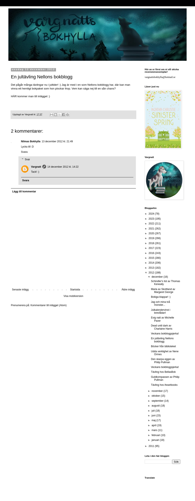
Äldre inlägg (128, 289)
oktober (156, 395)
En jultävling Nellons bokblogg (162, 340)
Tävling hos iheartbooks (164, 384)
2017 (152, 248)
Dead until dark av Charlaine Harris (161, 327)
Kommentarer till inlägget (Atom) (48, 305)
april (154, 425)
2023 (152, 218)
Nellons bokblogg (98, 84)
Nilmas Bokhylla (30, 141)
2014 (152, 262)
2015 (152, 257)
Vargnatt (36, 166)
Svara (24, 151)
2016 (152, 253)
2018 (152, 243)
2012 (152, 272)
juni (154, 415)
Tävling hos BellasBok (163, 371)
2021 (152, 228)
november (158, 391)
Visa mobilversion (73, 296)
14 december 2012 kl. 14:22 (63, 166)
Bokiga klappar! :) (160, 296)
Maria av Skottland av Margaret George (163, 291)
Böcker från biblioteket (163, 346)
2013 (152, 267)
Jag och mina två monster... (160, 303)
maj (154, 420)
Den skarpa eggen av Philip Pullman (163, 361)
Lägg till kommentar (24, 191)
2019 (152, 238)
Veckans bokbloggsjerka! (165, 333)
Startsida (75, 289)
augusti (156, 405)
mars (155, 430)
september (158, 400)
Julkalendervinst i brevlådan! (160, 311)
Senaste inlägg (20, 289)
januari (156, 440)
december (158, 276)
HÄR (14, 96)
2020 (152, 233)
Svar (27, 159)
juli (153, 410)
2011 (152, 446)
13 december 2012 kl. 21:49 (57, 141)
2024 (152, 213)
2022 (152, 223)
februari (156, 435)
